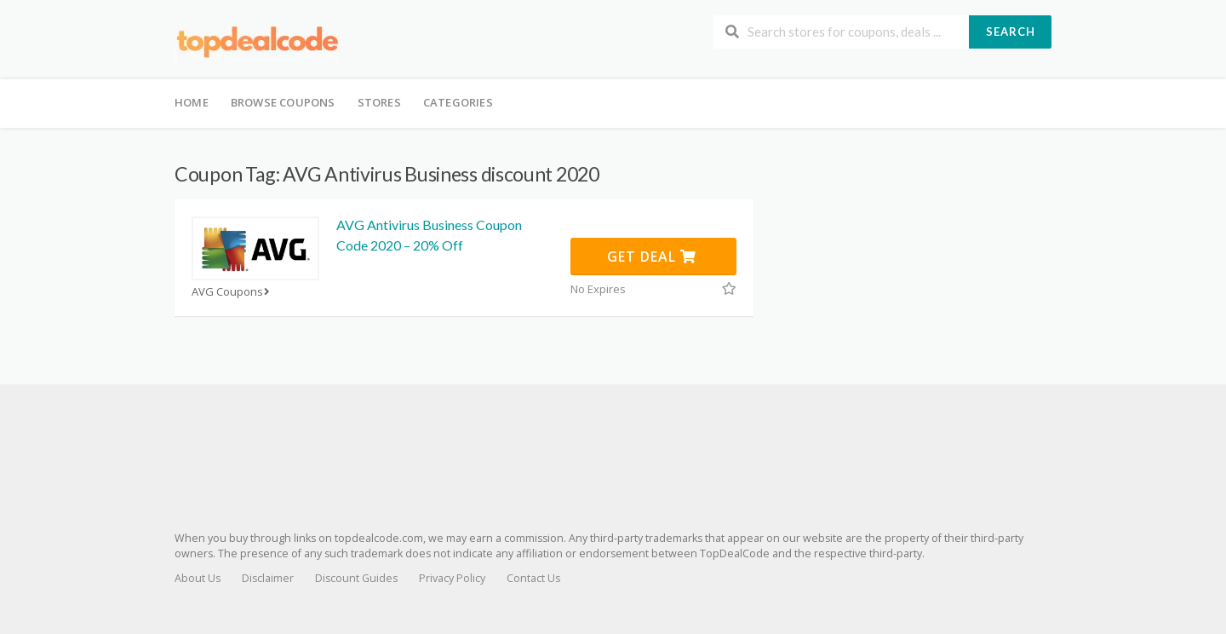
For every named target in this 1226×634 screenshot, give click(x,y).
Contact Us (533, 578)
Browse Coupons (283, 102)
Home (192, 102)
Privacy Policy (452, 578)
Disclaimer (268, 578)
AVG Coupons (232, 292)
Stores (379, 102)
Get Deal (651, 256)
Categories (458, 102)
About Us (198, 578)
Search (1010, 31)
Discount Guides (356, 578)
